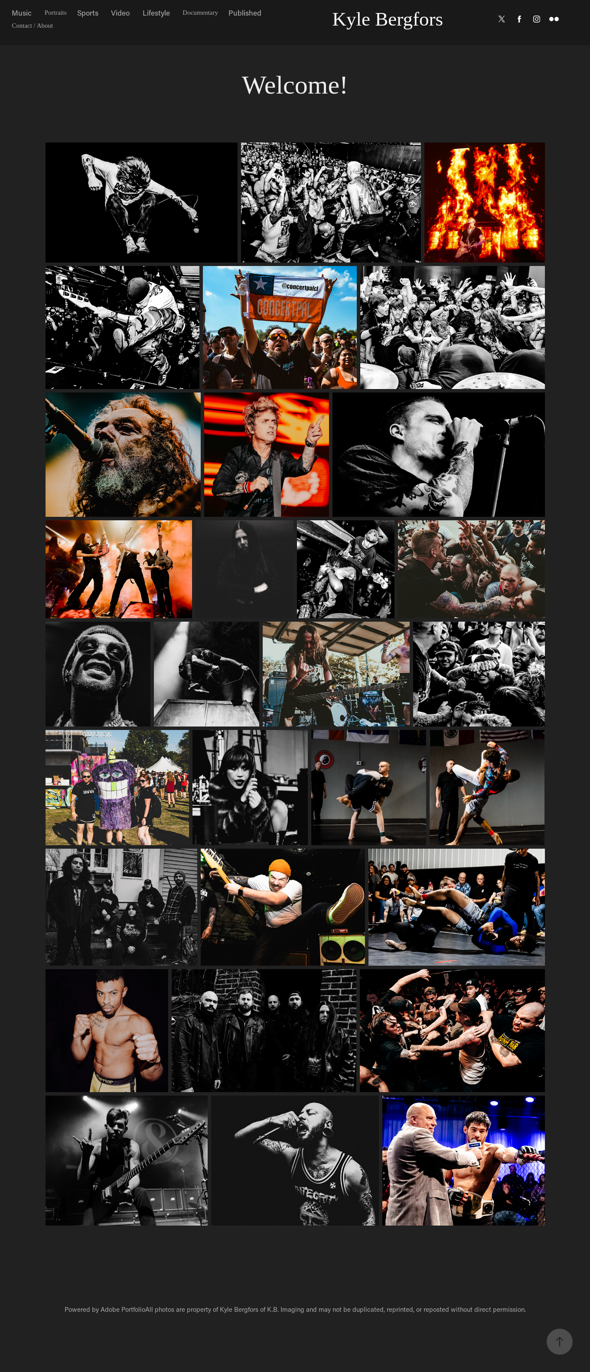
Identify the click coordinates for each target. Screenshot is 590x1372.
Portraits (56, 12)
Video (120, 12)
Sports (87, 12)
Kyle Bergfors (387, 19)
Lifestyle (156, 12)
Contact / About (32, 25)
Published (244, 12)
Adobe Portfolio (123, 1309)
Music (22, 12)
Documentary (200, 12)
